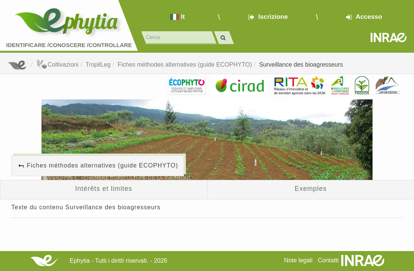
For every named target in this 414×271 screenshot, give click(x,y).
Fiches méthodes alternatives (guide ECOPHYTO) (185, 64)
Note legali (298, 260)
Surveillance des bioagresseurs (301, 64)
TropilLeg (98, 64)
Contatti (328, 260)
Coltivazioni (57, 64)
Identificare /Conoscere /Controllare (69, 45)
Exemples (311, 188)
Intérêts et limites (103, 188)
